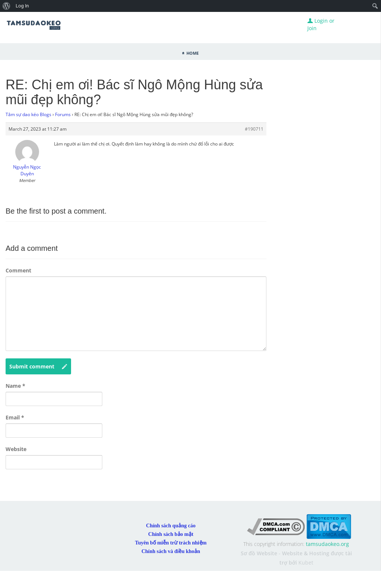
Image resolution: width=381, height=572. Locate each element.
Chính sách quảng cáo (171, 525)
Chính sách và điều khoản (170, 551)
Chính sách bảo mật (170, 534)
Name (15, 385)
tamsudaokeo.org (327, 543)
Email (15, 417)
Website (16, 449)
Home (192, 52)
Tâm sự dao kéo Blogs (28, 114)
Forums (63, 114)
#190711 (254, 129)
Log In (22, 6)
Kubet (305, 562)
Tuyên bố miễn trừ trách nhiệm (170, 543)
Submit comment (38, 366)
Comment (18, 270)
